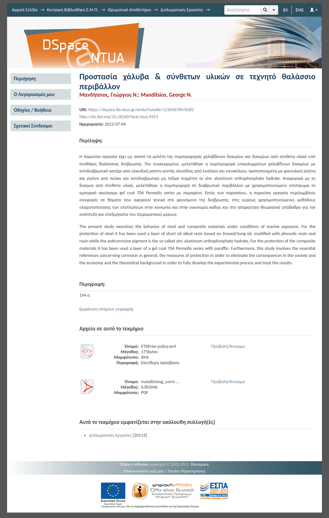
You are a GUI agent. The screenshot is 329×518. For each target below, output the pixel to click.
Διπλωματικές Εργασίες (181, 10)
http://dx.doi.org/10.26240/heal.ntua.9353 (118, 116)
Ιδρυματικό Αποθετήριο (129, 10)
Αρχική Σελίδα (25, 10)
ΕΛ (285, 10)
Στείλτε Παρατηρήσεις (187, 471)
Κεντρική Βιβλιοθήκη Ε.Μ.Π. (72, 10)
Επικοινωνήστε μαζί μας (143, 471)
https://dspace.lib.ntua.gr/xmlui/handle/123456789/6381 (141, 109)
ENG (300, 10)
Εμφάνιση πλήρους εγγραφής (106, 309)
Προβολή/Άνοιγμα (228, 346)
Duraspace (200, 464)
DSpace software (134, 464)
